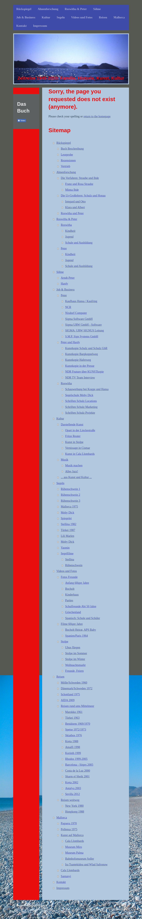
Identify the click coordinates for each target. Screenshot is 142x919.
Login (122, 905)
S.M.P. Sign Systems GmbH (81, 336)
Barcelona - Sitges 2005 (79, 764)
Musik (64, 459)
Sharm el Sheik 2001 (77, 776)
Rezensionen (68, 160)
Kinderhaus (72, 594)
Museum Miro (73, 847)
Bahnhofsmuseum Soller (79, 858)
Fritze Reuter (72, 436)
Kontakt (61, 882)
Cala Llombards (74, 841)
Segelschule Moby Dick (79, 395)
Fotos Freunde (69, 577)
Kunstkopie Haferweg (78, 359)
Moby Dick (67, 512)
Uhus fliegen (72, 647)
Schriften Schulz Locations (81, 401)
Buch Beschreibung (72, 148)
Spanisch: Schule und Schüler (82, 618)
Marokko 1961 (73, 712)
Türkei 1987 (68, 530)
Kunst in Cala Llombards (80, 453)
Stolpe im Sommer (76, 653)
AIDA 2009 (67, 700)
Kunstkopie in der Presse (79, 365)
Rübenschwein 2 (70, 494)
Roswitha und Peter (72, 213)
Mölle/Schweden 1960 (74, 682)
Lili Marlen (67, 536)
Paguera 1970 (69, 823)
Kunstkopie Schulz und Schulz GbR (86, 348)
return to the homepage (96, 116)
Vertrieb (65, 166)
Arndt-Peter (68, 277)
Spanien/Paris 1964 (76, 635)
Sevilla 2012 (72, 794)
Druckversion (25, 905)
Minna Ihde (72, 189)
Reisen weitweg (70, 800)
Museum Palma (74, 852)
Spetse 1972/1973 (75, 729)
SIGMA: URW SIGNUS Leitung (84, 330)
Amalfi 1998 (72, 747)
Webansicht (119, 908)
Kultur (60, 418)
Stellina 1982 (68, 524)
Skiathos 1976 (73, 735)
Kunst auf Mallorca (72, 835)
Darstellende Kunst (72, 424)
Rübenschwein (73, 565)
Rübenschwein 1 (70, 489)
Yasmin (65, 547)
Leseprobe (67, 154)
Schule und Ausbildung (78, 242)
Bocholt (69, 588)
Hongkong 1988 (74, 811)
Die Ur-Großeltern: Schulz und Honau (83, 195)
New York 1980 (74, 805)
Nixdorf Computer (76, 313)
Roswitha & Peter (66, 219)
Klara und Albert (75, 207)
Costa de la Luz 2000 (77, 770)
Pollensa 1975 (69, 829)
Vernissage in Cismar (77, 448)
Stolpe (64, 641)
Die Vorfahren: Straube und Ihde (80, 178)
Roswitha (66, 225)
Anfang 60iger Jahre (77, 582)
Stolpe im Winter (75, 659)
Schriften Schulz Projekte (80, 412)
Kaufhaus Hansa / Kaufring (81, 301)
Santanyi (66, 876)
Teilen (21, 120)
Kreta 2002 (71, 782)
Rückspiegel (63, 142)
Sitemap (41, 905)
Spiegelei (66, 518)
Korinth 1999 (73, 753)
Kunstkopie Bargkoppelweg (81, 354)
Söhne (60, 272)
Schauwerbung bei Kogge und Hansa (87, 389)
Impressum (62, 888)
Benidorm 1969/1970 (77, 723)
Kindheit (70, 230)
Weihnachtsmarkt (75, 665)
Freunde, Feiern (74, 670)
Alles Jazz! (71, 471)
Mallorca (61, 817)
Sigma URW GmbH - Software (83, 324)
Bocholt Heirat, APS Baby (80, 629)
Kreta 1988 (71, 741)
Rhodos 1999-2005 (76, 759)
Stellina (69, 559)
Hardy (64, 283)
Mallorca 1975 (69, 506)
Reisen (60, 676)
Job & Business (65, 289)
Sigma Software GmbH (79, 319)
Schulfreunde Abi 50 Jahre (80, 606)
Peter (64, 248)
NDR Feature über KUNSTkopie (84, 371)
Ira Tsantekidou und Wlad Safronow (86, 864)
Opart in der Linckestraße (80, 430)
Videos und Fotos (66, 571)
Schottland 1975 (70, 694)
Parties (69, 600)
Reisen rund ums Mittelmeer (77, 706)
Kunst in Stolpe (74, 442)
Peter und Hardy (70, 342)
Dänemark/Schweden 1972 (76, 688)
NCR (68, 307)
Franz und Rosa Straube (79, 184)
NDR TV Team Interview (80, 377)
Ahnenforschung (66, 172)
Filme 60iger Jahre (72, 624)
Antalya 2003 (73, 788)
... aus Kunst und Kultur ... (76, 477)
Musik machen (73, 465)
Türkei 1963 (72, 717)
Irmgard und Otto (75, 201)
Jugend (69, 236)
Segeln (60, 483)
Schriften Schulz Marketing (81, 407)
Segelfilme (67, 553)
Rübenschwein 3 (70, 500)
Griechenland (73, 612)
